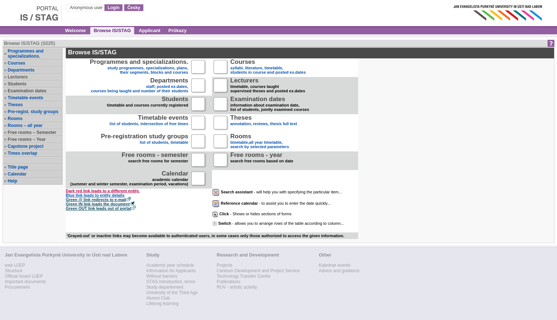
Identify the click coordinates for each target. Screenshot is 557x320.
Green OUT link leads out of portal (98, 208)
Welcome (75, 30)
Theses (15, 104)
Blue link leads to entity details (95, 195)
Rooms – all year (25, 125)
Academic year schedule (170, 265)
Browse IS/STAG (112, 30)
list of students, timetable (144, 142)
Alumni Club (158, 298)
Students (17, 83)
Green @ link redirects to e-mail (96, 199)
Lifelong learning (162, 303)
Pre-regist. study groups (33, 111)
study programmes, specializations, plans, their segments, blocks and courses (139, 67)
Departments (21, 70)
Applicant (149, 30)
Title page (18, 167)
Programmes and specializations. (25, 54)
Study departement (164, 287)
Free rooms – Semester (32, 132)
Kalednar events (335, 265)
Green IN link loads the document (98, 204)
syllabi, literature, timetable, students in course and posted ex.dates (268, 67)
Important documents (25, 281)
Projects (224, 265)
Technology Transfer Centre (243, 276)
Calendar (17, 174)
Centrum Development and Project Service (258, 270)
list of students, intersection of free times (149, 123)
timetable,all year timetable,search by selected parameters (259, 142)
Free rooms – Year (27, 139)
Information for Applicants (171, 270)
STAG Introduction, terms (171, 281)
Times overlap (22, 153)
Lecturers (18, 77)
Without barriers (161, 276)
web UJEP (15, 265)
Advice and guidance (339, 270)
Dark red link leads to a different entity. (103, 191)
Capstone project (25, 146)
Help (12, 181)
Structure (14, 270)
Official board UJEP (24, 276)
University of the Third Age (172, 292)
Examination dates (27, 90)
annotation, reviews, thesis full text (263, 123)
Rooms (15, 118)
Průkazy (177, 30)
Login (113, 7)
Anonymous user (87, 7)
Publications (228, 281)
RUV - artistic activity (237, 287)
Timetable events (25, 97)
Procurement (17, 287)
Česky (133, 7)
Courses (16, 63)
